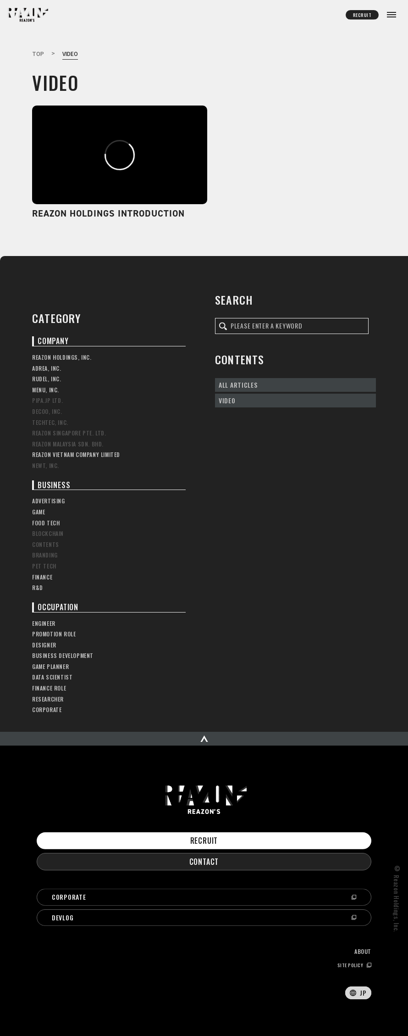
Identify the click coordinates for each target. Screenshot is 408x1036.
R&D (37, 587)
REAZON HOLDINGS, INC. (62, 357)
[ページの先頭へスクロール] (204, 739)
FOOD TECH (46, 523)
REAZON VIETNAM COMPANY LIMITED (76, 454)
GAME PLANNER (50, 666)
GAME (38, 512)
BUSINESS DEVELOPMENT (63, 655)
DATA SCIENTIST (52, 677)
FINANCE (42, 577)
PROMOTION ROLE (54, 634)
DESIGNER (44, 645)
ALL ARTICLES (238, 385)
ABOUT (362, 951)
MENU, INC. (45, 390)
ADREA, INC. (46, 368)
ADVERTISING (48, 501)
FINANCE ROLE (49, 688)
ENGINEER (43, 623)
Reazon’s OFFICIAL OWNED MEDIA (25, 15)
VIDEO (227, 400)
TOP (38, 53)
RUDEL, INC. (46, 379)
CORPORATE (46, 709)
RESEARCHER (48, 699)
